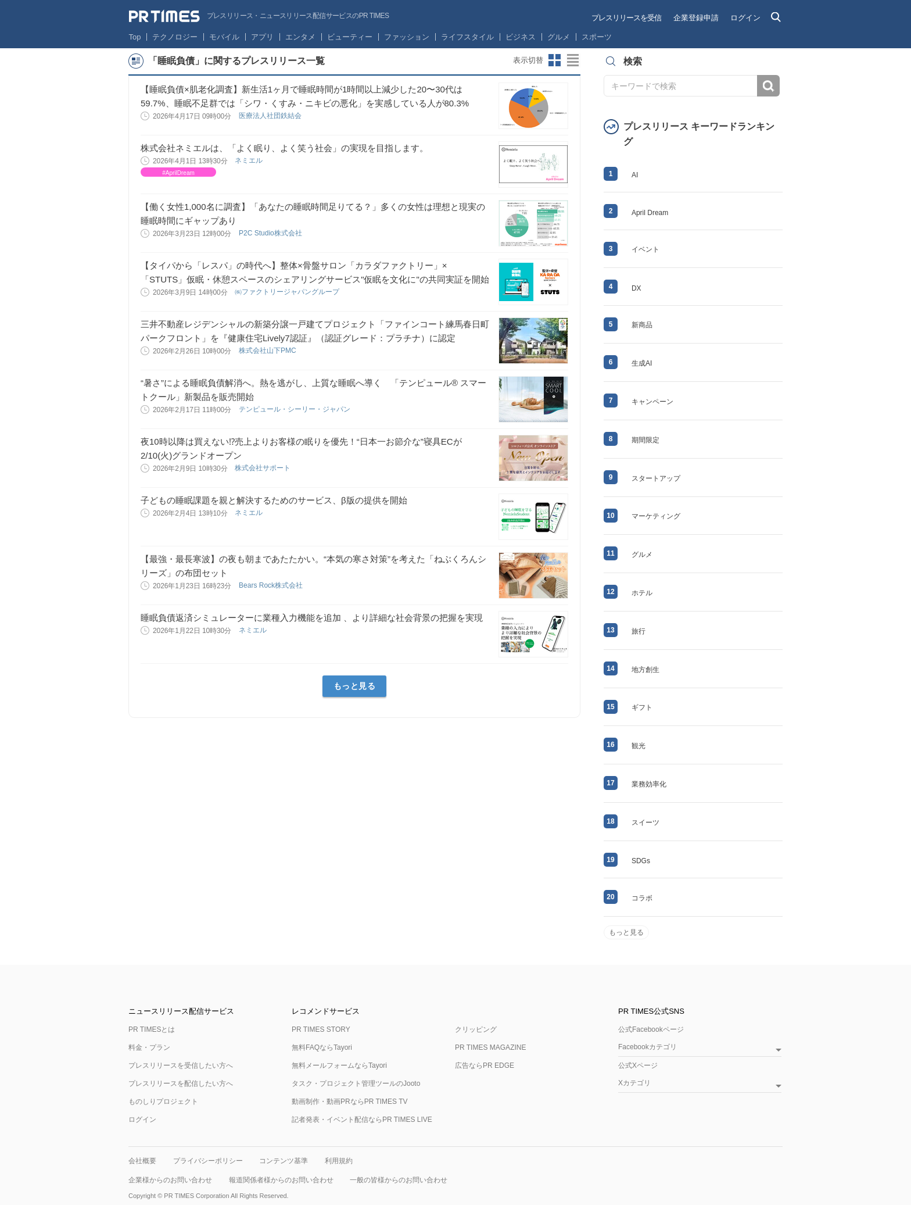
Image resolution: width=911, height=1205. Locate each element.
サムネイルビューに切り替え (555, 60)
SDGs (641, 861)
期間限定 (645, 440)
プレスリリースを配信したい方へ (180, 1083)
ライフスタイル (467, 37)
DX (636, 288)
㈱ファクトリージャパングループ (288, 292)
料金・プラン (149, 1047)
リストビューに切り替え (573, 60)
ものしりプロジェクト (163, 1101)
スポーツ (597, 37)
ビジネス (520, 37)
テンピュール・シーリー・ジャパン (295, 409)
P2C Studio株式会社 (271, 233)
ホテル (642, 593)
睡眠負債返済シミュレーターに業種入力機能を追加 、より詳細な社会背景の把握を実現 (312, 618)
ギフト (642, 707)
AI (635, 175)
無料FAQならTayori (322, 1047)
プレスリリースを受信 (626, 17)
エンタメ (300, 37)
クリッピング (476, 1029)
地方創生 (645, 670)
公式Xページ (638, 1065)
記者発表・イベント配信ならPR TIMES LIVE (362, 1119)
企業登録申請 (696, 17)
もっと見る (354, 686)
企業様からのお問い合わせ (170, 1180)
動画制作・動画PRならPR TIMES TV (350, 1101)
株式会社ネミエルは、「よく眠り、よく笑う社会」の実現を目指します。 (284, 148)
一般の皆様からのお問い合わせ (398, 1180)
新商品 (642, 325)
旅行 (638, 631)
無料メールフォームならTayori (339, 1065)
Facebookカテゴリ (647, 1047)
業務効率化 (649, 784)
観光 (638, 746)
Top (135, 37)
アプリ (262, 37)
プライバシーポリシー (208, 1161)
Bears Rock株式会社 (271, 585)
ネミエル (249, 160)
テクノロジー (175, 37)
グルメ (558, 37)
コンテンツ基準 (283, 1161)
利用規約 (339, 1161)
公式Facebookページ (651, 1029)
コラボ (642, 898)
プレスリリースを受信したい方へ (180, 1065)
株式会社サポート (263, 468)
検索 (768, 85)
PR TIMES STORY (321, 1029)
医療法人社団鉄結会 (271, 116)
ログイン (745, 17)
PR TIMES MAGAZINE (490, 1047)
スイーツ (645, 822)
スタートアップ (656, 478)
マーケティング (656, 516)
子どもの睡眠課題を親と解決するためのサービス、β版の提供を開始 (274, 500)
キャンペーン (652, 402)
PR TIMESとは (151, 1029)
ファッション (406, 37)
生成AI (642, 363)
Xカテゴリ (634, 1083)
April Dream (650, 213)
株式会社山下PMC (268, 350)
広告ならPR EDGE (484, 1065)
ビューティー (349, 37)
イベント (645, 249)
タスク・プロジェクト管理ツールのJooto (356, 1083)
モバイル (224, 37)
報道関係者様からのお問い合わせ (281, 1180)
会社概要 (142, 1161)
